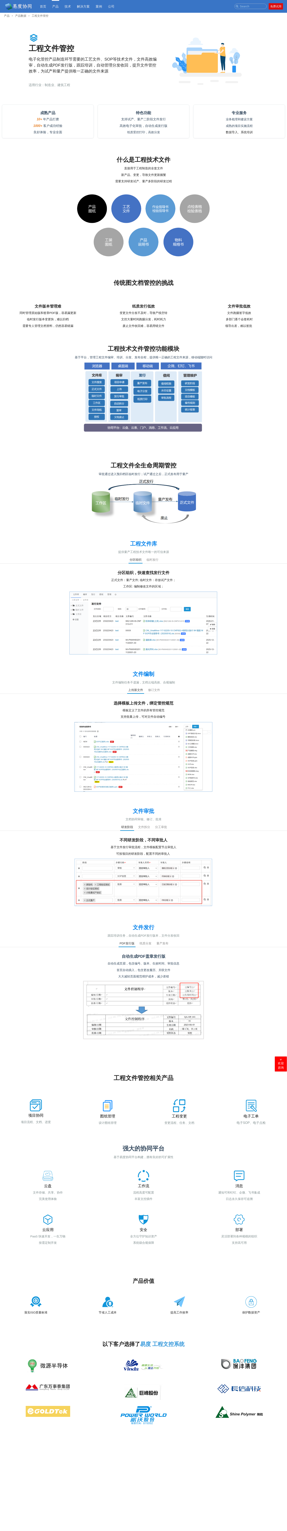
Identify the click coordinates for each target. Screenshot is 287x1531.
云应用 (48, 1230)
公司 (111, 6)
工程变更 (179, 1116)
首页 (43, 6)
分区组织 (136, 559)
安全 (143, 1230)
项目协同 (35, 1115)
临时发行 (152, 559)
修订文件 (154, 690)
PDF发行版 (127, 943)
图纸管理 (107, 1116)
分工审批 (161, 827)
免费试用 (275, 6)
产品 (55, 6)
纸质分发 (145, 943)
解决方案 (83, 6)
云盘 (48, 1186)
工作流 (143, 1186)
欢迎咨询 (281, 1063)
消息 (239, 1186)
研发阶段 (127, 827)
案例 (99, 6)
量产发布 (162, 943)
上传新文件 (135, 690)
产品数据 (20, 15)
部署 (239, 1230)
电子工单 (251, 1116)
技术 (68, 6)
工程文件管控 (40, 15)
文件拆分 (144, 827)
